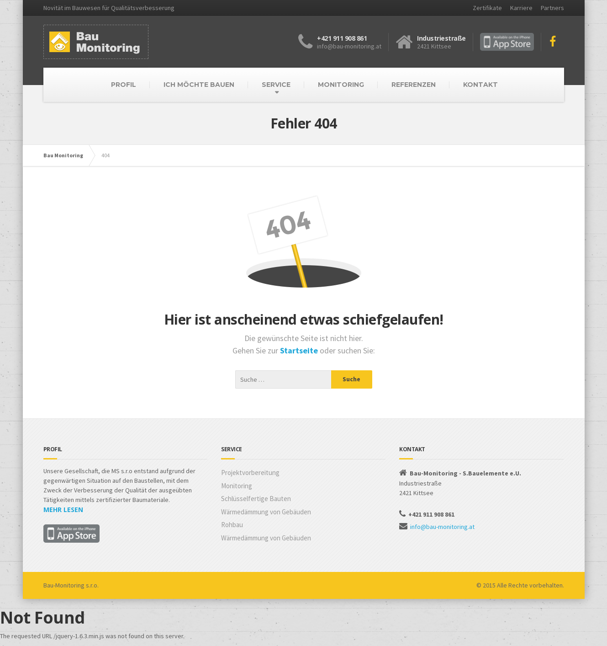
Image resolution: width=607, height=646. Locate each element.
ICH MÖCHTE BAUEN (199, 84)
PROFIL (123, 84)
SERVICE (276, 84)
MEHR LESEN (63, 509)
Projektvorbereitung (250, 472)
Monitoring (236, 485)
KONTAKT (480, 84)
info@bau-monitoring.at (442, 527)
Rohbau (232, 524)
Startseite (300, 350)
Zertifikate (487, 8)
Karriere (521, 8)
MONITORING (341, 84)
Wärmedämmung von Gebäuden (266, 511)
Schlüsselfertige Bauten (256, 498)
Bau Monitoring (63, 155)
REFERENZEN (413, 84)
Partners (552, 8)
